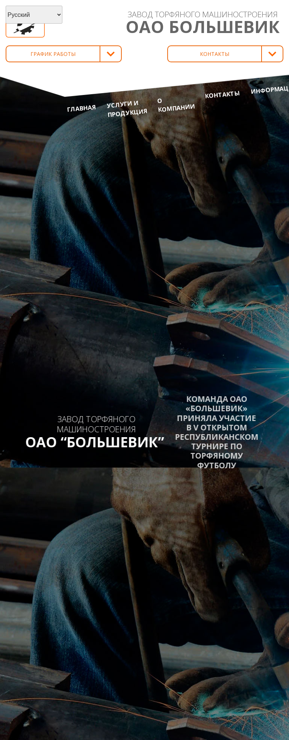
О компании (176, 105)
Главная (81, 108)
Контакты (222, 94)
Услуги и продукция (126, 109)
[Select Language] (34, 15)
